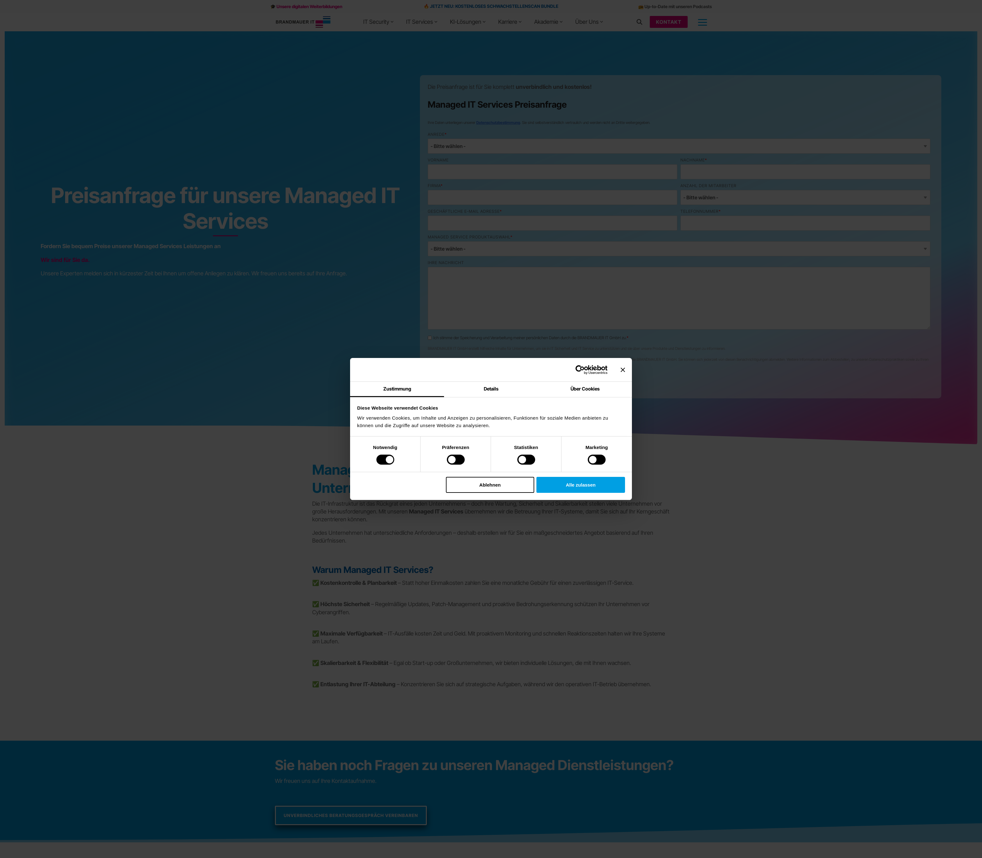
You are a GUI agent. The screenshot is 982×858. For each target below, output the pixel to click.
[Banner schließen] (623, 369)
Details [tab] (491, 389)
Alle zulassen (581, 484)
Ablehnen (490, 484)
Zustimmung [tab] (397, 389)
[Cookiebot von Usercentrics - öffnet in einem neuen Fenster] (580, 369)
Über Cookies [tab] (585, 389)
